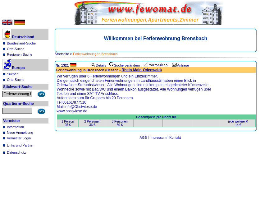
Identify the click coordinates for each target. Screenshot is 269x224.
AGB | (145, 137)
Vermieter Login (19, 138)
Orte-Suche (15, 49)
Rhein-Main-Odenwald (141, 70)
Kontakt (175, 137)
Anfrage (180, 65)
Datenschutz (16, 152)
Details (98, 65)
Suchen (12, 74)
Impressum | (159, 137)
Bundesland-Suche (21, 43)
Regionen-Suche (19, 54)
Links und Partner (20, 145)
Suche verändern (124, 65)
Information (15, 127)
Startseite (62, 54)
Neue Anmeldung (20, 132)
